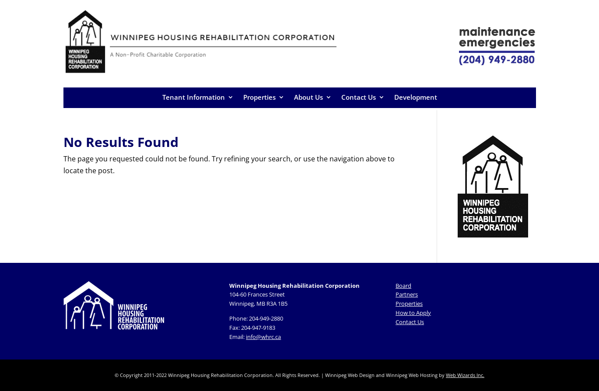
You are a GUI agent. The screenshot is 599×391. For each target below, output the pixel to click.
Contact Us (358, 97)
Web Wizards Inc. (465, 375)
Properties (259, 97)
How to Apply (413, 313)
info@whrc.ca (263, 337)
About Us (308, 97)
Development (415, 97)
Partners (407, 294)
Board (403, 286)
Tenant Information (193, 97)
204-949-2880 (266, 318)
